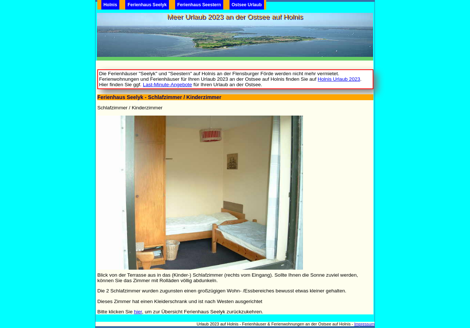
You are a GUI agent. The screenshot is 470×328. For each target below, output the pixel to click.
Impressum (364, 324)
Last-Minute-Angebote (167, 84)
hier (138, 311)
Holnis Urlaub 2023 (339, 79)
